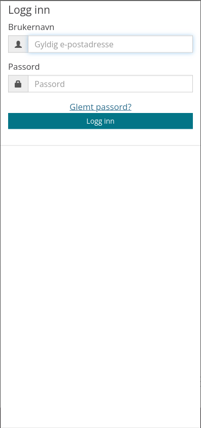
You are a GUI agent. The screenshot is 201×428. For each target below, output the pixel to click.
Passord (24, 66)
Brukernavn (31, 26)
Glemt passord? (100, 106)
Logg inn (100, 121)
